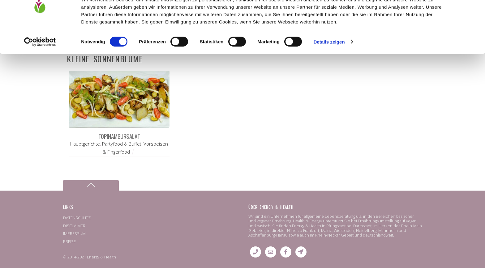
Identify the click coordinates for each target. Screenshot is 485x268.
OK (433, 15)
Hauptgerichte (85, 144)
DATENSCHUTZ (77, 218)
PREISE (69, 241)
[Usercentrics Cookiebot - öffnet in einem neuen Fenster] (40, 72)
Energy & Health (101, 257)
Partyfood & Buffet (121, 144)
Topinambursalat (119, 136)
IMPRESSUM (74, 233)
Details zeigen (329, 72)
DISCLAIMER (74, 226)
